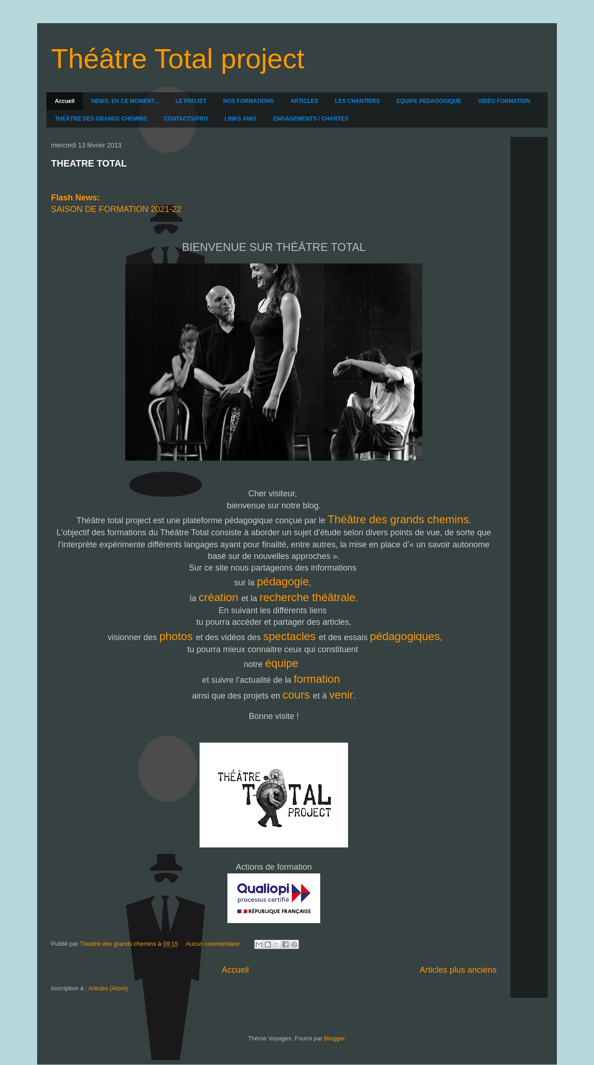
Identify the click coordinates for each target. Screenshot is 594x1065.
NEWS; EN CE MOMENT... (125, 101)
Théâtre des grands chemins (398, 519)
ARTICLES (304, 101)
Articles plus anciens (458, 970)
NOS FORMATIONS (248, 101)
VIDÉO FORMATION (504, 101)
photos (177, 636)
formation (318, 679)
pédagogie (283, 581)
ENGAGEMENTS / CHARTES (311, 118)
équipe (283, 663)
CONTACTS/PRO (186, 118)
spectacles (291, 636)
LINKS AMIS (241, 118)
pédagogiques (405, 636)
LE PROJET (191, 101)
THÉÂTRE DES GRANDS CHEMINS (101, 118)
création (220, 597)
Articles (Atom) (108, 988)
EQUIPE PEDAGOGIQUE (429, 101)
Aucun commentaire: (214, 943)
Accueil (65, 101)
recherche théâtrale (307, 597)
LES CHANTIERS (357, 101)
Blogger (334, 1038)
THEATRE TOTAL (89, 163)
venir (341, 694)
